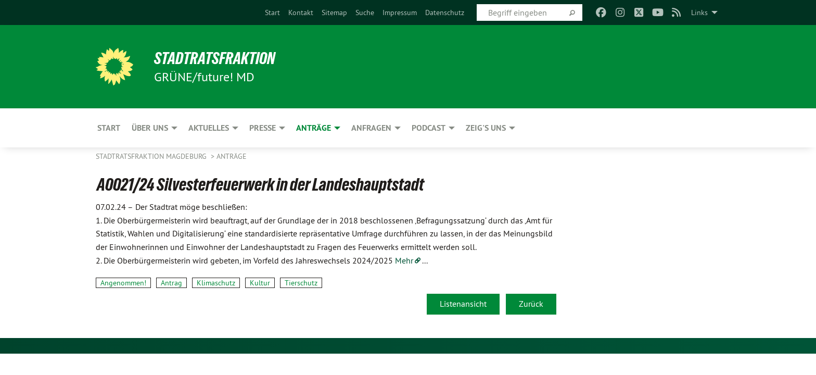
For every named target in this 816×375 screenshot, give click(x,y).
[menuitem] (272, 12)
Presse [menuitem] (262, 127)
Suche (364, 12)
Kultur (260, 283)
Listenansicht (463, 303)
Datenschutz (444, 12)
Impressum (399, 12)
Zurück (531, 303)
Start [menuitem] (108, 127)
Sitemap (334, 12)
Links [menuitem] (699, 12)
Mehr (404, 260)
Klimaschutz (216, 283)
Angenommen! (123, 283)
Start (272, 12)
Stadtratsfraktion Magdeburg (152, 156)
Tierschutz (301, 283)
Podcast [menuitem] (428, 127)
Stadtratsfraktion (214, 58)
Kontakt (300, 12)
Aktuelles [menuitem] (208, 127)
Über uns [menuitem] (150, 127)
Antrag (171, 283)
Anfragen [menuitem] (371, 127)
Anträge (231, 156)
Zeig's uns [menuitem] (486, 127)
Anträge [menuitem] (313, 127)
